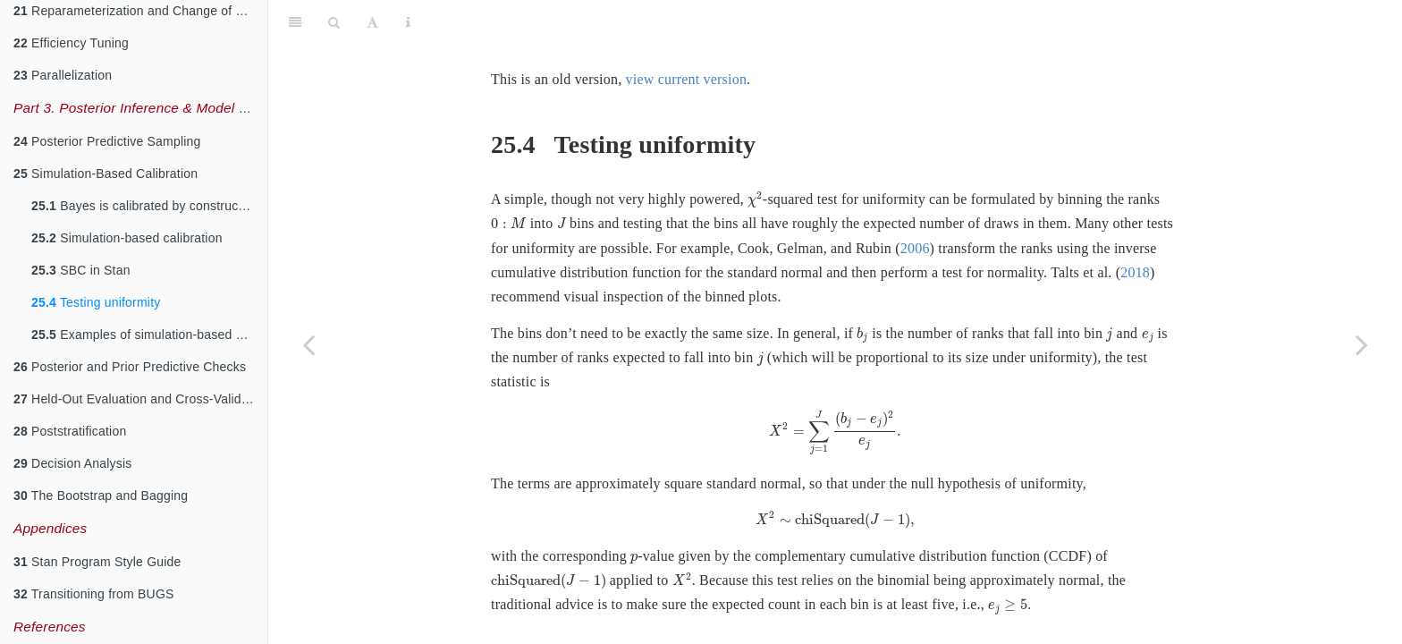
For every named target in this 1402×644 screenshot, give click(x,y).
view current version (686, 34)
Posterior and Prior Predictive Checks (129, 367)
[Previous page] (308, 344)
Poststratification (69, 431)
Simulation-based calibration (127, 238)
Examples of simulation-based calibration (149, 334)
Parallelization (62, 75)
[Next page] (1362, 344)
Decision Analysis (72, 463)
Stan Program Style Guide (97, 562)
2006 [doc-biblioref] (915, 203)
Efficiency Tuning (71, 43)
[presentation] (755, 155)
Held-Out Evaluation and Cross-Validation (140, 399)
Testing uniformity (95, 302)
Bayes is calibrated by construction (145, 206)
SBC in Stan (81, 270)
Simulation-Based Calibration (105, 173)
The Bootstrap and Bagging (100, 495)
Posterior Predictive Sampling (107, 141)
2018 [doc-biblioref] (1135, 227)
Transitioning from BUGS (93, 594)
